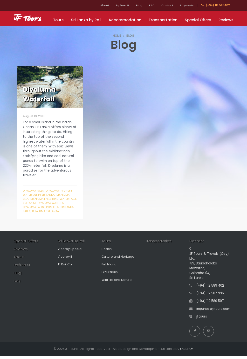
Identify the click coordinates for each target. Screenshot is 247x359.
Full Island (109, 269)
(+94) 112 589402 (215, 5)
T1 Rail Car (66, 269)
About (95, 5)
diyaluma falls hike (45, 199)
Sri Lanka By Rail (71, 245)
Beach (107, 253)
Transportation (163, 19)
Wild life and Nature (118, 284)
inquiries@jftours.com (213, 313)
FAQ (147, 5)
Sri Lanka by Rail (86, 19)
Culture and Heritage (119, 261)
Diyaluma (54, 191)
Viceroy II (65, 261)
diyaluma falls (34, 191)
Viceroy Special (70, 253)
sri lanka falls (41, 211)
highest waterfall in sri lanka (48, 193)
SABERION (186, 352)
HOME (117, 36)
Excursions (110, 276)
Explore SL (115, 5)
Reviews (226, 19)
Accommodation (125, 19)
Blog (133, 5)
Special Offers (198, 19)
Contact (164, 5)
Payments (185, 5)
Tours (58, 19)
